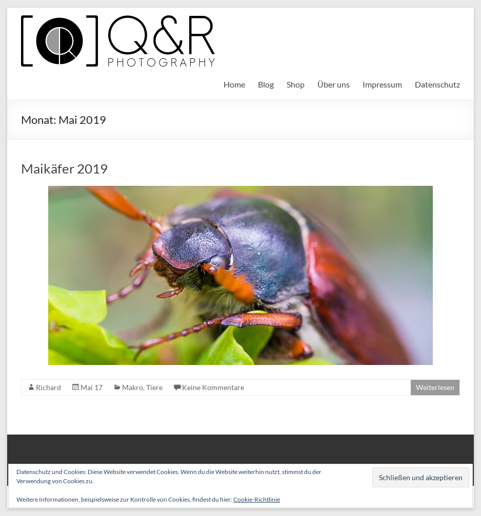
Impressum (382, 84)
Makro (132, 387)
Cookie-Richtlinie (256, 499)
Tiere (154, 387)
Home (234, 84)
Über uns (333, 84)
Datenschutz (437, 84)
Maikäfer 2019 (64, 168)
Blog (266, 84)
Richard (48, 387)
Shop (296, 84)
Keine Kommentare (213, 387)
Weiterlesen (435, 387)
